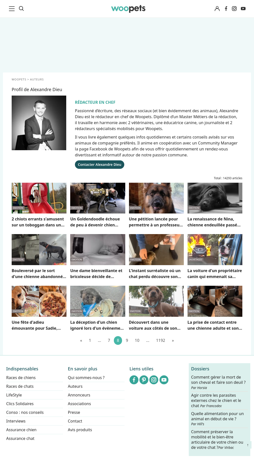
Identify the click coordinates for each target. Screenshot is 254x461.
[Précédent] (81, 340)
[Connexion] (217, 9)
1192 (160, 340)
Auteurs (75, 386)
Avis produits (80, 429)
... (99, 340)
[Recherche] (21, 8)
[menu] (12, 8)
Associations (79, 403)
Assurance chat (20, 438)
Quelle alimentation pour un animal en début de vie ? (217, 418)
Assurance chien (21, 429)
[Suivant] (173, 340)
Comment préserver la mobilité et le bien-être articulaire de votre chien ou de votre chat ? (217, 439)
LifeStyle (14, 395)
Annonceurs (79, 395)
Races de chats (19, 386)
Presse (74, 412)
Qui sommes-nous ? (86, 377)
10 (137, 340)
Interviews (16, 421)
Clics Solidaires (20, 403)
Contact (75, 421)
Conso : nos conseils (25, 412)
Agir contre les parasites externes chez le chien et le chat (216, 400)
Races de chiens (21, 377)
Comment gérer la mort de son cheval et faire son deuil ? (218, 382)
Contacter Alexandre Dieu (99, 164)
